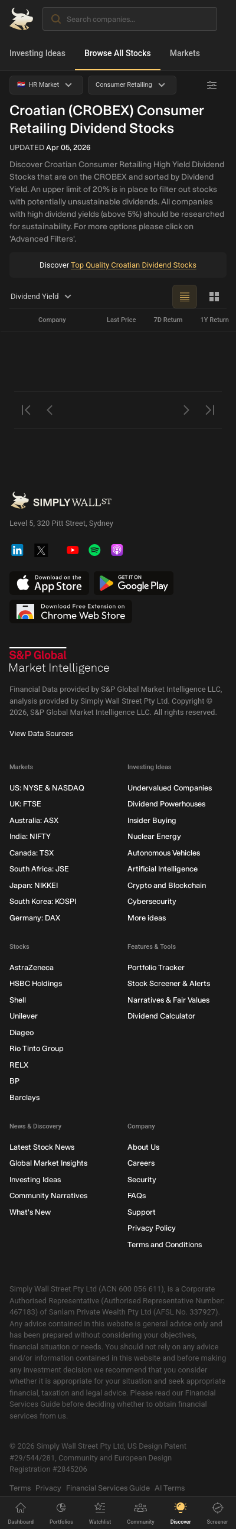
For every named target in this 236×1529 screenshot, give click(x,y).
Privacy (48, 1488)
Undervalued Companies (169, 787)
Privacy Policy (151, 1228)
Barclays (24, 1097)
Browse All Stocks (117, 53)
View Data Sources (41, 733)
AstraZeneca (31, 967)
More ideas (146, 917)
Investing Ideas (37, 53)
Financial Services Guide (108, 1488)
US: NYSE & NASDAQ (46, 787)
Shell (17, 1000)
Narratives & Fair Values (168, 1000)
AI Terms (170, 1488)
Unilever (23, 1016)
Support (141, 1212)
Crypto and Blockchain (166, 885)
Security (141, 1179)
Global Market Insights (48, 1163)
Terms (20, 1488)
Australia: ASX (33, 820)
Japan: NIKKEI (33, 885)
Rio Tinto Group (36, 1049)
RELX (18, 1064)
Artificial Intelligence (162, 869)
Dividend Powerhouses (166, 804)
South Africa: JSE (39, 869)
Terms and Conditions (164, 1244)
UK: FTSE (25, 804)
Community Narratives (48, 1196)
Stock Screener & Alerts (168, 984)
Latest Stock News (41, 1147)
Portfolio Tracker (156, 967)
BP (14, 1081)
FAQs (136, 1196)
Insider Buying (151, 820)
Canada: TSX (31, 852)
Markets (185, 53)
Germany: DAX (34, 917)
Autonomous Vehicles (163, 852)
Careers (141, 1163)
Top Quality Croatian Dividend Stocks (133, 265)
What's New (30, 1212)
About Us (143, 1147)
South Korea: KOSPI (42, 901)
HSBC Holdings (35, 984)
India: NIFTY (30, 836)
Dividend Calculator (161, 1016)
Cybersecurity (151, 901)
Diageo (21, 1032)
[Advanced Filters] (212, 85)
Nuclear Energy (154, 836)
